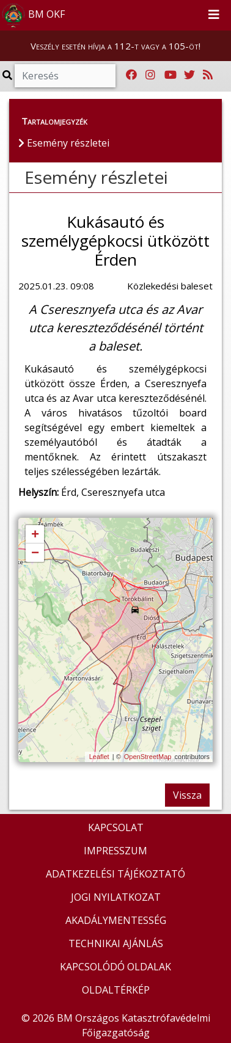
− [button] (35, 553)
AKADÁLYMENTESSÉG (115, 920)
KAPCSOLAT (116, 827)
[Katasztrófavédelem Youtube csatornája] (170, 75)
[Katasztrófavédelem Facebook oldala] (131, 75)
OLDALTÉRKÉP (116, 990)
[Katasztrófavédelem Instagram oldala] (150, 75)
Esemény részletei (96, 177)
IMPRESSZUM (115, 850)
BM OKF (33, 15)
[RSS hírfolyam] (208, 75)
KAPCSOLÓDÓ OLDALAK (115, 966)
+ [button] (35, 534)
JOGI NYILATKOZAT (116, 897)
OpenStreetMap (148, 756)
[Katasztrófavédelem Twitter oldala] (189, 75)
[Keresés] (65, 75)
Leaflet (99, 756)
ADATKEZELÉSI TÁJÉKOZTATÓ (115, 874)
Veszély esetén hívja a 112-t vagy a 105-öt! (115, 46)
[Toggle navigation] (214, 15)
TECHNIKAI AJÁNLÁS (115, 943)
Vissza (187, 795)
